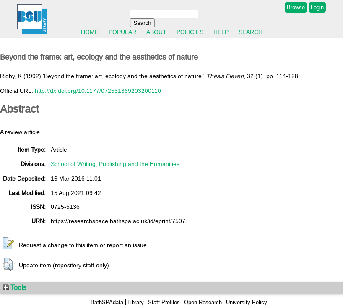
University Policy (246, 302)
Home (90, 32)
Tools (14, 287)
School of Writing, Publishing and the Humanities (115, 164)
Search (250, 32)
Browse (296, 7)
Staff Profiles (164, 302)
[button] (8, 243)
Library (135, 302)
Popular (122, 32)
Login (317, 7)
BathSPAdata (107, 302)
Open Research (203, 302)
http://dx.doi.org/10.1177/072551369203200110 (98, 90)
